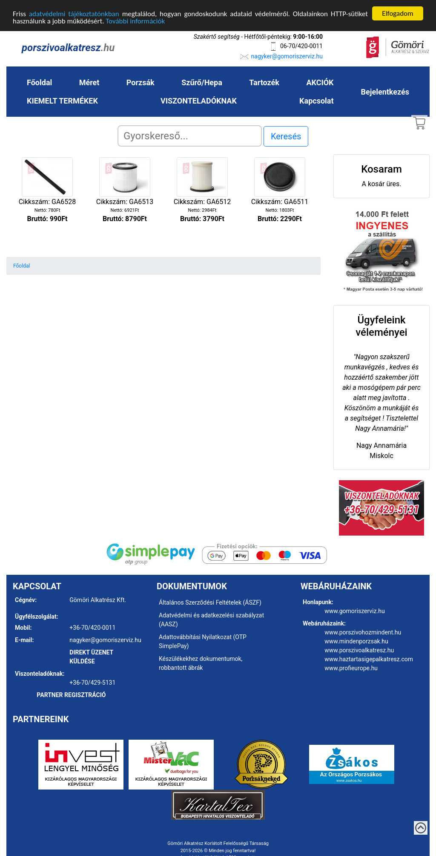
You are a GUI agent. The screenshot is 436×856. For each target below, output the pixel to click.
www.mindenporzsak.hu (356, 641)
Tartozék (264, 82)
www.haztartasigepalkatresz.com (368, 659)
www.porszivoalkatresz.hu (359, 650)
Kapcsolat (316, 100)
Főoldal (39, 82)
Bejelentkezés (385, 91)
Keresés (286, 136)
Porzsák (140, 82)
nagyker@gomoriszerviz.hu (287, 55)
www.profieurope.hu (351, 668)
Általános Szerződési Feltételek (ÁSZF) (210, 602)
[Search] (190, 135)
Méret (89, 82)
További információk (135, 20)
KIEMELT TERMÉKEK (62, 100)
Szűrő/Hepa (201, 82)
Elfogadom (397, 13)
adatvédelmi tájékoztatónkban (74, 13)
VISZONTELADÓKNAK (199, 100)
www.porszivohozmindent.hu (362, 632)
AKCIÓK (319, 82)
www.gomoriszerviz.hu (354, 611)
